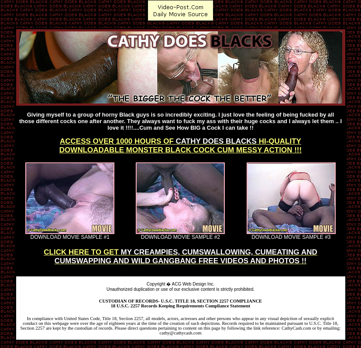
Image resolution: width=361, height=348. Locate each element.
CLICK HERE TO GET (180, 256)
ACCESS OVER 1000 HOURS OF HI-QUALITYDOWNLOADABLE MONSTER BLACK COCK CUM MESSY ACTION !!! (180, 145)
